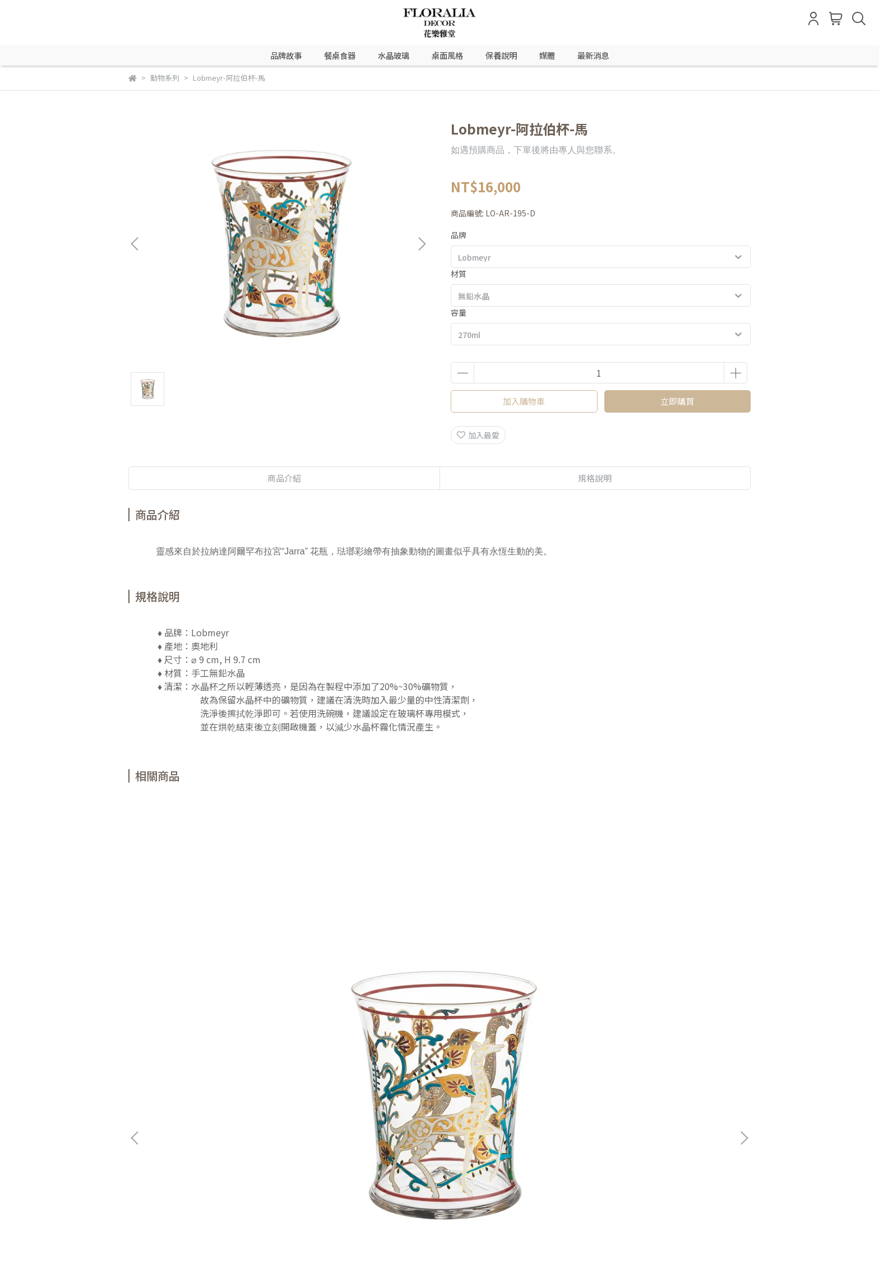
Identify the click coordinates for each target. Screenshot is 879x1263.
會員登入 (144, 1088)
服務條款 (323, 1088)
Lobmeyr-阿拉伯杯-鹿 (364, 936)
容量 (458, 312)
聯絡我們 (368, 1088)
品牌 (458, 234)
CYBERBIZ (404, 1234)
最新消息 (593, 55)
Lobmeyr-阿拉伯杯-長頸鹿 (212, 936)
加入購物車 (524, 401)
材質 (458, 273)
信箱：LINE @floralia (167, 1140)
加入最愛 (478, 435)
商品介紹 (284, 478)
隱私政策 (278, 1088)
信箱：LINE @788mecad (173, 1192)
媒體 (547, 55)
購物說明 (189, 1088)
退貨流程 (233, 1088)
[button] (421, 244)
